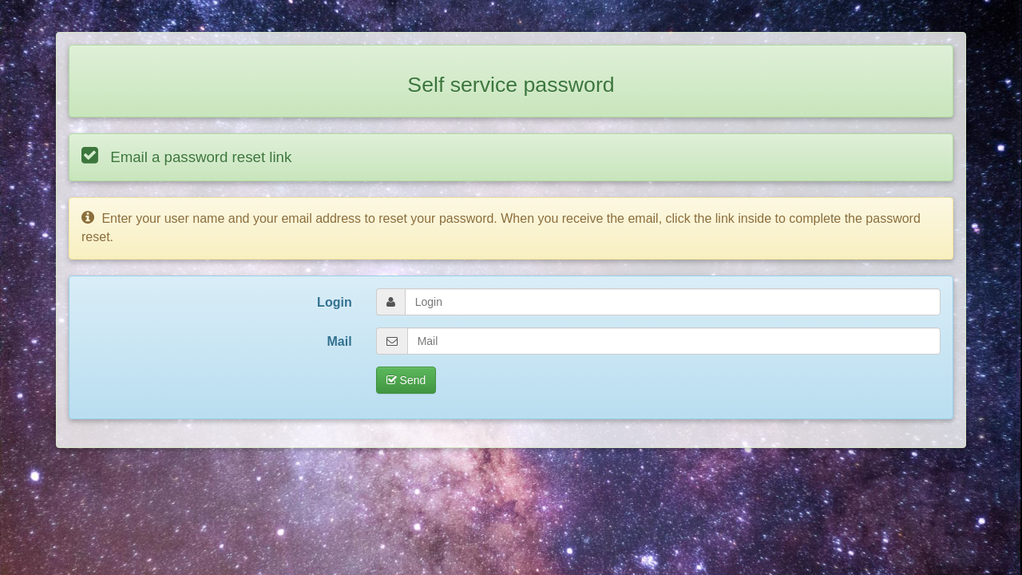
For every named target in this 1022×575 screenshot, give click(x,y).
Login (334, 302)
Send (406, 380)
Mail (339, 341)
